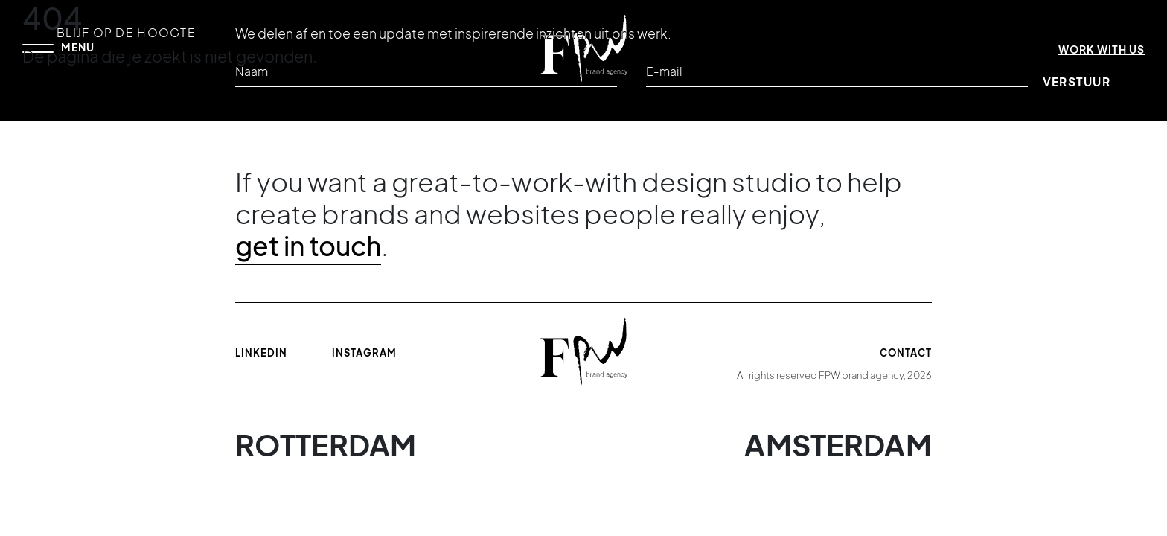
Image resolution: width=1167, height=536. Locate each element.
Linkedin (261, 353)
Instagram (364, 353)
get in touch (308, 245)
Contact (906, 353)
